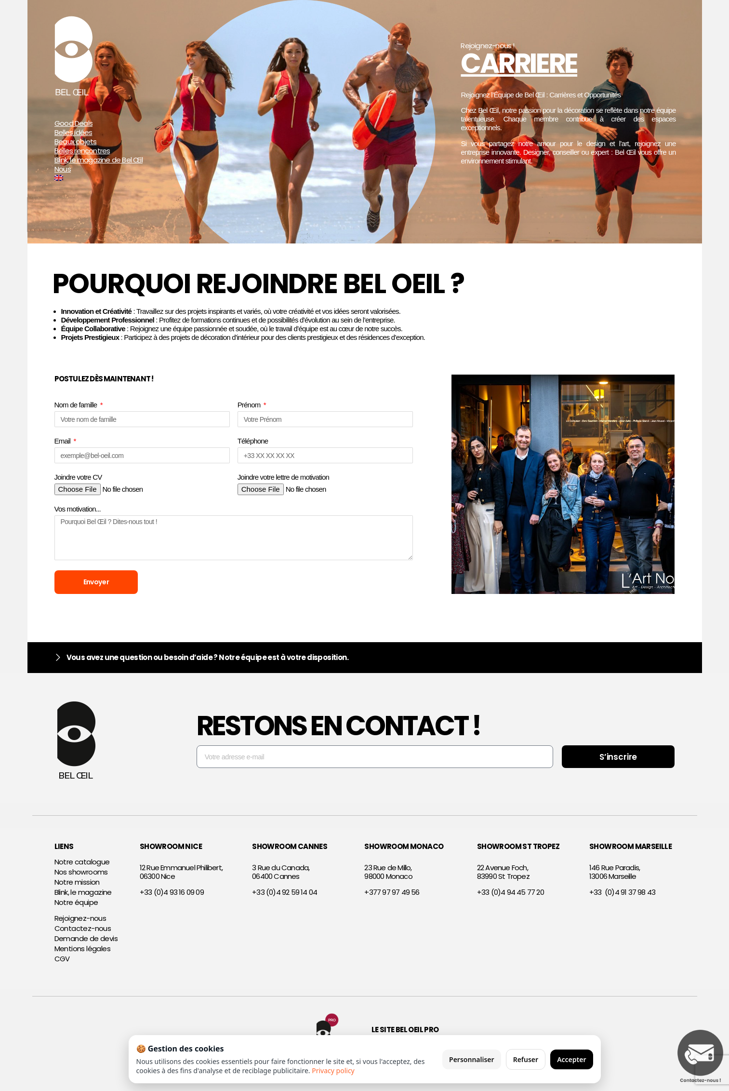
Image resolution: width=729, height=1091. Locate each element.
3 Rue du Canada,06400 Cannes (280, 876)
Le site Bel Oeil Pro (405, 1034)
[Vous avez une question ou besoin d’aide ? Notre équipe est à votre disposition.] (58, 661)
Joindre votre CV (78, 477)
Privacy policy (333, 1070)
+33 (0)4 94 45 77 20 (510, 896)
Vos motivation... (77, 509)
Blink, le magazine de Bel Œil (98, 160)
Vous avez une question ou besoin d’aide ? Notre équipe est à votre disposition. (207, 661)
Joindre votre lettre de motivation (283, 477)
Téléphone (253, 441)
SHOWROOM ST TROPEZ (518, 850)
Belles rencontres (82, 151)
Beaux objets (75, 142)
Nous (62, 169)
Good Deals (73, 123)
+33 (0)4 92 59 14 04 (284, 896)
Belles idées (73, 132)
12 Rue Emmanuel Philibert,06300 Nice (181, 876)
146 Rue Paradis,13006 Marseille (614, 876)
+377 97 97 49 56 (391, 896)
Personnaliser (471, 1059)
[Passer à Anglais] (118, 178)
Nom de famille (76, 405)
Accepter (571, 1059)
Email (63, 441)
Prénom (250, 405)
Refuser (526, 1059)
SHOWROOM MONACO (403, 850)
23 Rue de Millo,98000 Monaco (388, 876)
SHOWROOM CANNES (289, 850)
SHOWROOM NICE (171, 850)
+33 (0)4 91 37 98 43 (622, 896)
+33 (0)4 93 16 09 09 (172, 896)
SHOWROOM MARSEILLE (630, 850)
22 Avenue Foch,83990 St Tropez (503, 876)
